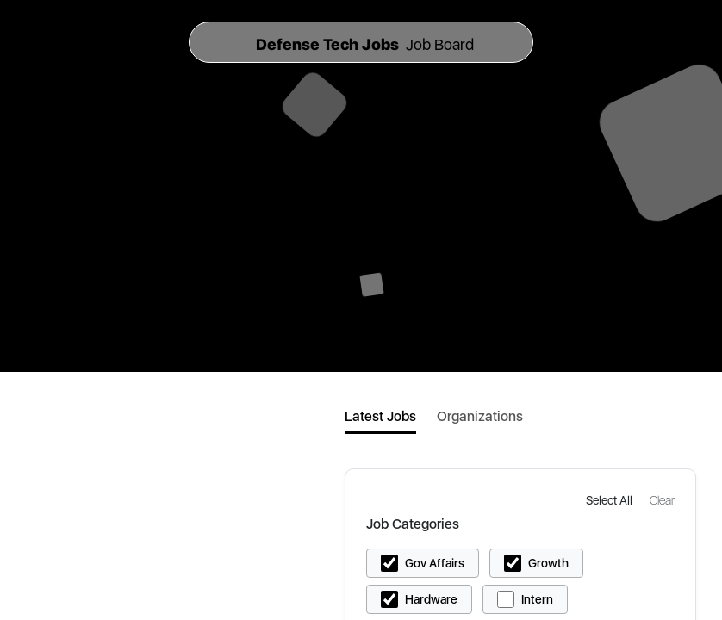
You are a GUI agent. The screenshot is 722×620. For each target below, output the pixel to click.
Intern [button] (537, 599)
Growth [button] (548, 563)
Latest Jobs (380, 416)
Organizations (480, 416)
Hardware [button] (431, 599)
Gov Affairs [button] (434, 563)
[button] (611, 500)
